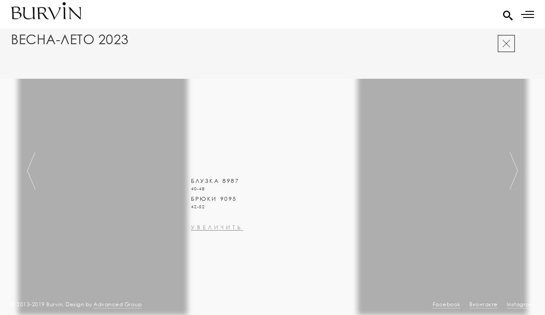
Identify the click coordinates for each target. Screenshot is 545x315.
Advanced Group (118, 304)
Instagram (521, 304)
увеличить (217, 251)
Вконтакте (483, 304)
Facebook (447, 304)
